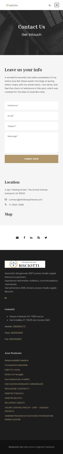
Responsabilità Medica (16, 360)
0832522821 (17, 332)
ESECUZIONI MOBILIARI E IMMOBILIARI (24, 384)
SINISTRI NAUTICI (13, 398)
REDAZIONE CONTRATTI (17, 388)
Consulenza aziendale (16, 365)
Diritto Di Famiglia (14, 374)
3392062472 (19, 326)
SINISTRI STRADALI (14, 393)
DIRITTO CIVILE (12, 369)
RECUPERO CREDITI (15, 402)
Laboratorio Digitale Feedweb (39, 447)
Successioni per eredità (17, 379)
